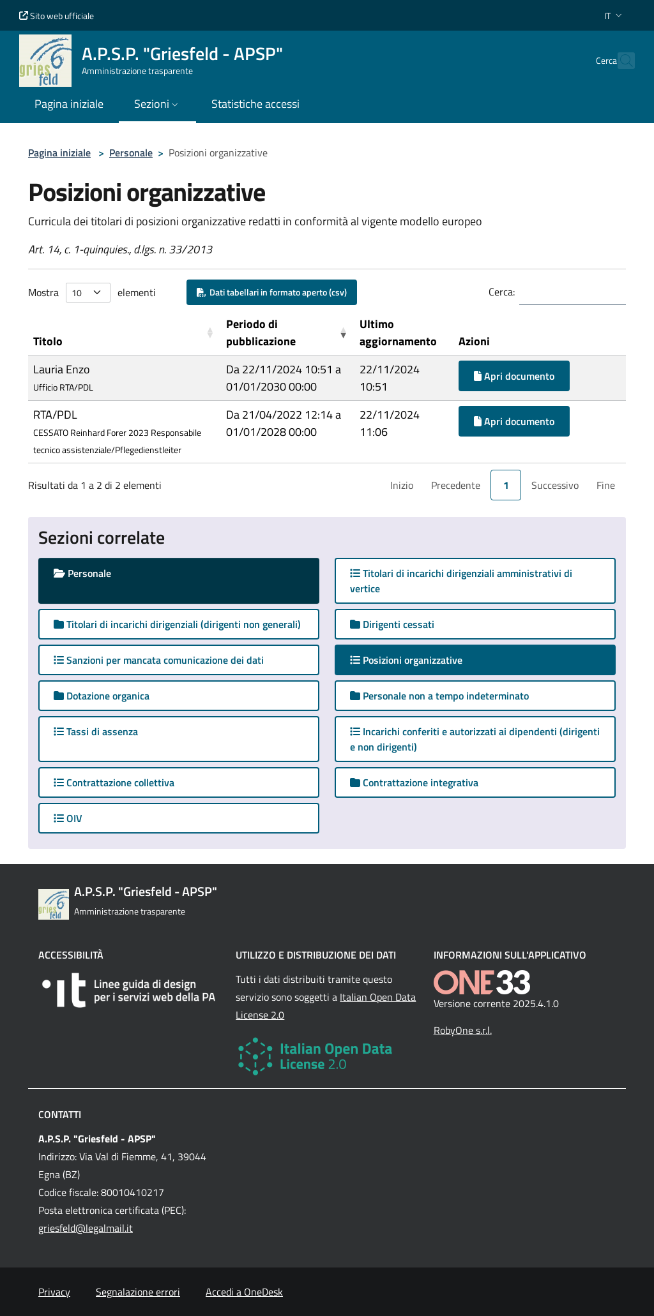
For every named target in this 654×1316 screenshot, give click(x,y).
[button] (614, 15)
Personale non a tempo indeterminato (439, 695)
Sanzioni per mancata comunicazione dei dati (159, 660)
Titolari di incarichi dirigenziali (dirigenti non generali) (177, 624)
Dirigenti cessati (392, 624)
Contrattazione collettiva (114, 782)
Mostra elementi (92, 293)
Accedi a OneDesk (244, 1291)
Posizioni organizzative (418, 660)
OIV (68, 818)
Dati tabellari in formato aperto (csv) (272, 292)
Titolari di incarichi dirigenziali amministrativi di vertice (461, 580)
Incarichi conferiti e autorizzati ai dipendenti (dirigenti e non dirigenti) (475, 739)
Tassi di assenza (96, 731)
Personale (131, 152)
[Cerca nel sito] (619, 60)
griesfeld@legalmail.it (85, 1228)
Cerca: (502, 291)
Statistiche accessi (255, 103)
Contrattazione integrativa (414, 782)
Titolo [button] (48, 341)
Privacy (54, 1291)
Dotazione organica (101, 695)
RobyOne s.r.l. (463, 1030)
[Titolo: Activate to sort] (124, 332)
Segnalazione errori (138, 1291)
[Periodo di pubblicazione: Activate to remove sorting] (287, 332)
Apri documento (514, 376)
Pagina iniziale (59, 152)
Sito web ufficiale (56, 15)
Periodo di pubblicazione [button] (261, 332)
